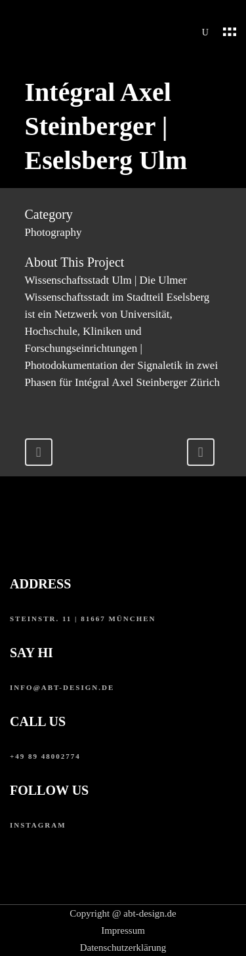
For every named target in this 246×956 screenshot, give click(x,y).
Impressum (123, 930)
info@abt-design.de (62, 687)
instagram (38, 825)
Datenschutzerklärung (123, 947)
